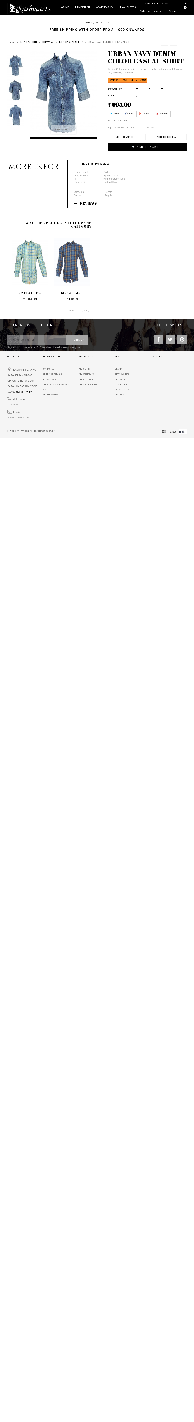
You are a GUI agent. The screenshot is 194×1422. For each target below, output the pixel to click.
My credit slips (86, 375)
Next (85, 312)
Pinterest (162, 113)
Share (129, 113)
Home (11, 42)
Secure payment (51, 396)
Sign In (163, 11)
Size (111, 95)
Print (151, 128)
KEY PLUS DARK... (72, 294)
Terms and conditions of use (57, 386)
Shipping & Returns (52, 375)
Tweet (115, 113)
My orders (84, 370)
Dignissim (119, 396)
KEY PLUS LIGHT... (30, 294)
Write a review (117, 120)
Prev (72, 312)
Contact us (48, 370)
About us (47, 391)
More (136, 17)
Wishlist (172, 11)
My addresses (86, 380)
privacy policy (50, 380)
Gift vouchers (122, 375)
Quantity (115, 89)
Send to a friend (125, 128)
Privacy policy (122, 391)
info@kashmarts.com (18, 419)
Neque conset (122, 386)
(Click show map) (24, 393)
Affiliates (120, 380)
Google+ (145, 113)
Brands (118, 370)
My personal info (88, 386)
